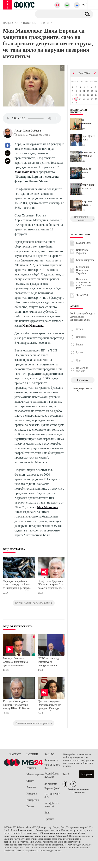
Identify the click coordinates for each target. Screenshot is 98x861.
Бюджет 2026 (83, 242)
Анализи (31, 787)
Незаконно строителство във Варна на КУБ (83, 284)
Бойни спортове (85, 260)
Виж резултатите (82, 390)
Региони (31, 768)
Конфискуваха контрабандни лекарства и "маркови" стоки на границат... (86, 154)
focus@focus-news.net (52, 775)
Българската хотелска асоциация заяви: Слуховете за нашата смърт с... (86, 203)
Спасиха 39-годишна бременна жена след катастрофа (85, 170)
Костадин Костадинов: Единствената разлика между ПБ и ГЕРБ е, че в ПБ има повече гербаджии (17, 705)
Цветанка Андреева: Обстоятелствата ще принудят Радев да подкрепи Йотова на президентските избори (51, 705)
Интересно (33, 800)
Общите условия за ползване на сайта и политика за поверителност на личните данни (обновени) (44, 834)
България (32, 761)
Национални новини (78, 111)
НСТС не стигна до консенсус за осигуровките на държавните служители (51, 662)
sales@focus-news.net (52, 805)
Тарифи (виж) (52, 788)
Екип (47, 812)
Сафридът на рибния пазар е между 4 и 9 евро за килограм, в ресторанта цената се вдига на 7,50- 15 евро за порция (18, 585)
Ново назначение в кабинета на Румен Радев (85, 121)
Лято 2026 (82, 295)
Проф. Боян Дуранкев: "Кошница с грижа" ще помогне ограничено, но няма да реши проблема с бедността (52, 585)
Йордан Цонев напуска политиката (86, 138)
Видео (30, 806)
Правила (49, 819)
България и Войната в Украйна (82, 270)
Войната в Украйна (82, 251)
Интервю (32, 793)
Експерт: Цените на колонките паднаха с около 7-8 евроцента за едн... (86, 186)
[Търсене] (57, 13)
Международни (35, 774)
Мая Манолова (25, 172)
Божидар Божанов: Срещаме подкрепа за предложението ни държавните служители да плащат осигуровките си (17, 662)
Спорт (30, 780)
